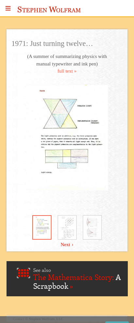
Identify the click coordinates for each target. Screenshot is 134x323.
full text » (66, 71)
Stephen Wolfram (49, 9)
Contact (18, 319)
